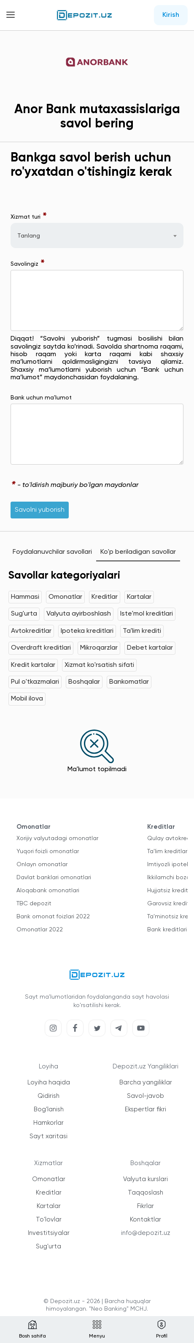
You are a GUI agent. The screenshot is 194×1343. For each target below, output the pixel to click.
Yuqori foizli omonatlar (47, 851)
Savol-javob (145, 1096)
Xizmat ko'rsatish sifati (99, 665)
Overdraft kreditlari (41, 648)
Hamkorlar (48, 1123)
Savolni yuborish (40, 510)
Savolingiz (28, 264)
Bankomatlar (129, 682)
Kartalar (139, 597)
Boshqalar (84, 682)
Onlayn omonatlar (41, 864)
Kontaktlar (145, 1219)
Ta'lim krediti (142, 631)
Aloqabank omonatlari (47, 891)
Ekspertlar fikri (145, 1109)
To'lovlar (49, 1219)
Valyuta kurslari (145, 1179)
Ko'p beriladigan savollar (138, 552)
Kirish (170, 15)
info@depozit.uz (145, 1233)
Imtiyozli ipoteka (170, 864)
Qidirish (48, 1096)
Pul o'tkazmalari (35, 682)
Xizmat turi (29, 217)
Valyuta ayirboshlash (78, 614)
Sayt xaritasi (48, 1136)
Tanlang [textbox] (28, 236)
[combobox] (97, 235)
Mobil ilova (27, 698)
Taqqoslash (145, 1193)
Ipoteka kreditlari (87, 631)
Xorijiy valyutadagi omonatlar (57, 838)
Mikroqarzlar (99, 648)
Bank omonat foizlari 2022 (53, 917)
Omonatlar (65, 597)
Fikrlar (145, 1206)
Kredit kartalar (33, 665)
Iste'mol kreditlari (146, 614)
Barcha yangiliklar (145, 1082)
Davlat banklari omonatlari (53, 877)
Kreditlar (105, 597)
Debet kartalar (150, 648)
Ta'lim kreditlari (168, 851)
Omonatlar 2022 (39, 930)
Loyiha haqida (48, 1082)
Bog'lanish (49, 1109)
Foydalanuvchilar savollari (52, 552)
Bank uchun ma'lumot (41, 398)
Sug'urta (24, 614)
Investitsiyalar (49, 1233)
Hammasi (25, 597)
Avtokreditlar (31, 631)
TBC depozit (33, 904)
